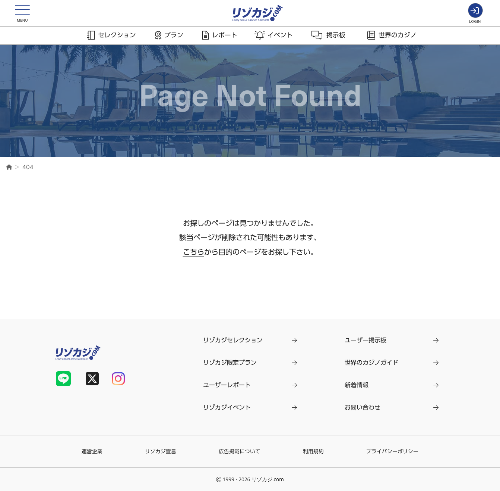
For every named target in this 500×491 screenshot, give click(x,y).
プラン (173, 35)
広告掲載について (239, 451)
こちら (193, 251)
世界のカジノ (398, 35)
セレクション (117, 35)
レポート (224, 35)
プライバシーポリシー (392, 451)
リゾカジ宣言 (160, 451)
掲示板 (335, 35)
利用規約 (313, 451)
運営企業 (92, 451)
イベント (280, 35)
